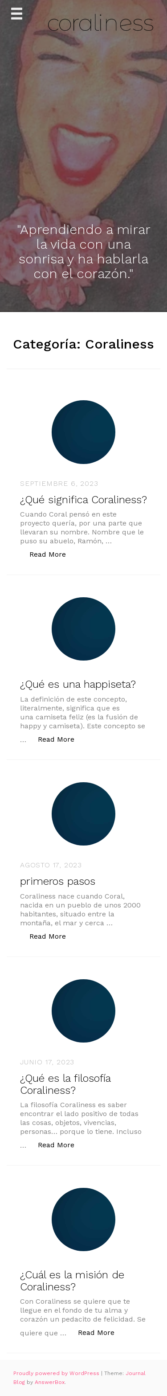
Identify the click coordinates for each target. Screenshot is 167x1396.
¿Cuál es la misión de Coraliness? (72, 1281)
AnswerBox (50, 1382)
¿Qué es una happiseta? (78, 684)
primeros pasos (57, 881)
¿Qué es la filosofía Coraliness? (65, 1084)
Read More (52, 553)
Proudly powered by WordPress (57, 1373)
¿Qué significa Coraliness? (83, 499)
